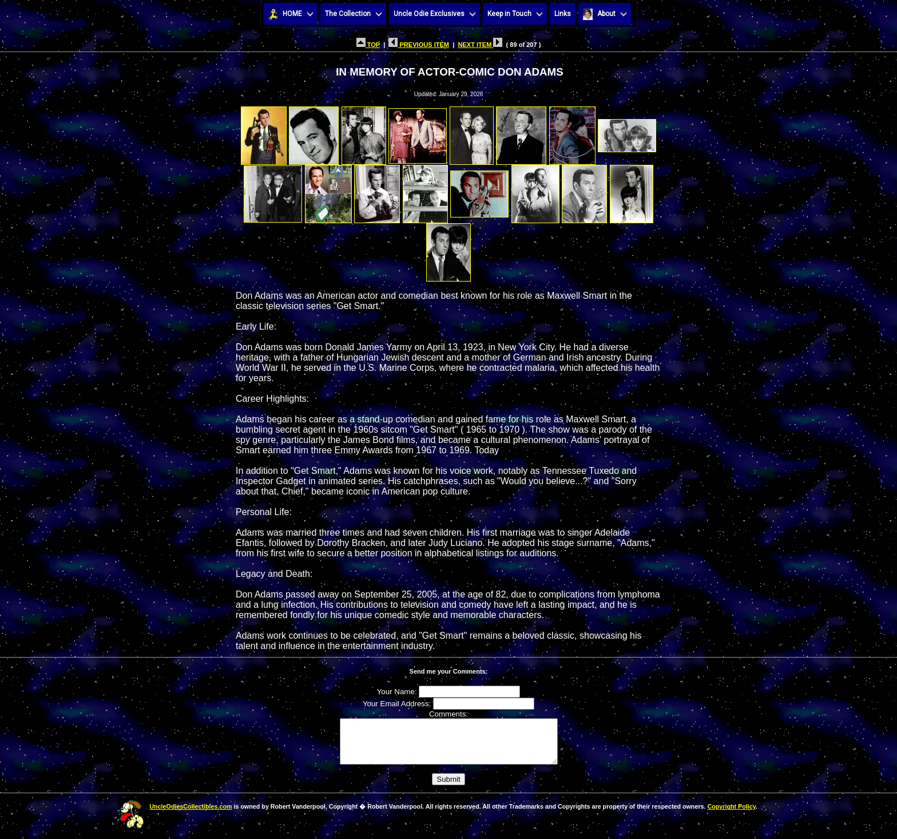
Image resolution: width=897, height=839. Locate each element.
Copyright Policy (731, 815)
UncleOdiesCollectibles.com (190, 815)
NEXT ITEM (480, 44)
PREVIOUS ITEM (418, 44)
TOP (368, 44)
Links (562, 14)
